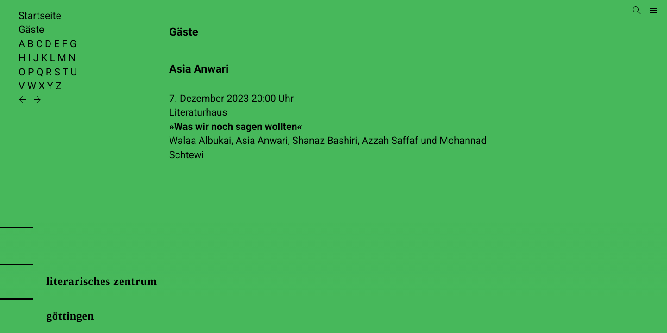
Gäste (31, 30)
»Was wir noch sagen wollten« (235, 127)
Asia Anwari (262, 141)
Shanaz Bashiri (325, 141)
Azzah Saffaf (390, 141)
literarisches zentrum (101, 282)
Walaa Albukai (200, 141)
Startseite (40, 16)
